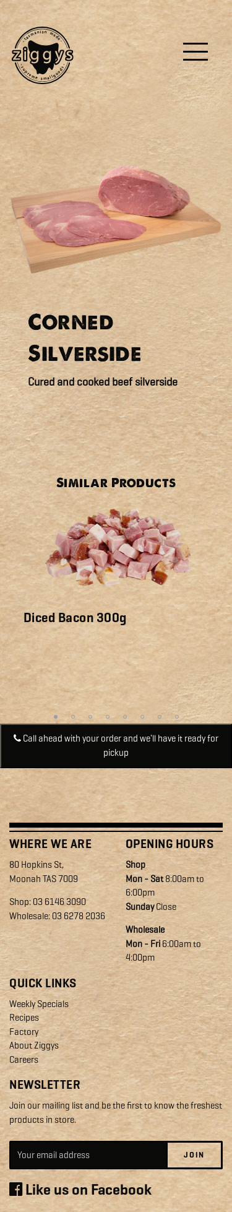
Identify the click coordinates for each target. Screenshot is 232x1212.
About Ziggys (34, 1045)
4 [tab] (108, 717)
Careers (23, 1059)
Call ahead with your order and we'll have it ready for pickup (116, 745)
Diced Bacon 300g (75, 618)
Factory (23, 1031)
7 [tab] (159, 717)
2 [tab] (73, 717)
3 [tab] (90, 717)
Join (194, 1154)
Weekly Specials (39, 1004)
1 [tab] (56, 717)
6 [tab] (142, 717)
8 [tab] (177, 717)
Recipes (24, 1017)
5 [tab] (125, 717)
